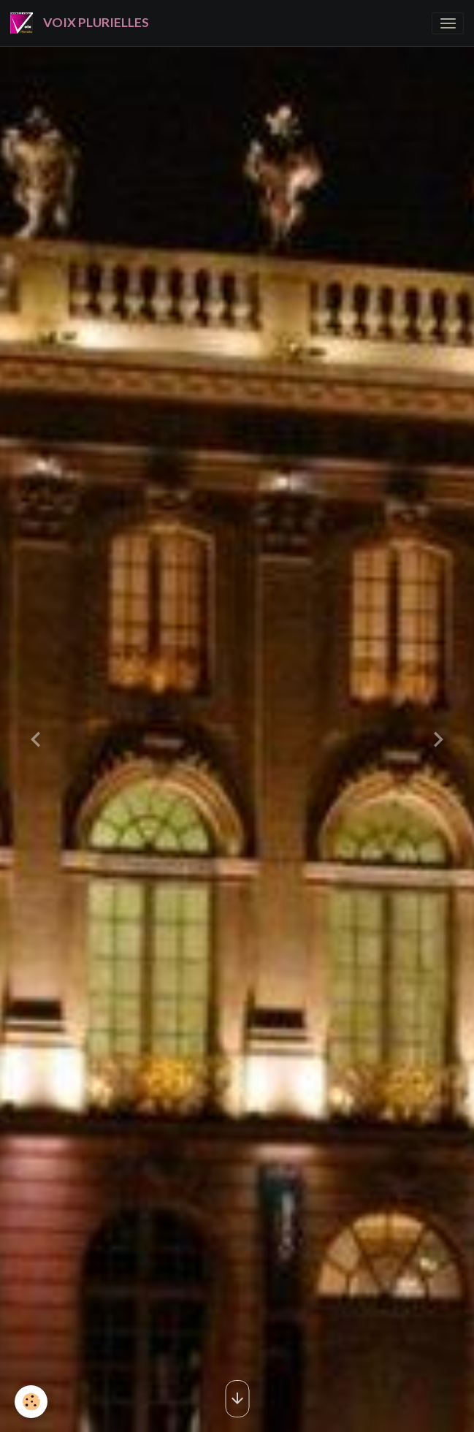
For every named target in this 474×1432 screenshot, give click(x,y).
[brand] (82, 23)
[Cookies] (31, 1401)
